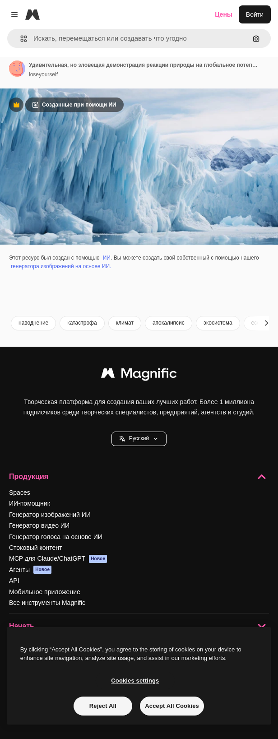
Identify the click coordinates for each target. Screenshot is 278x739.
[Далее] (266, 323)
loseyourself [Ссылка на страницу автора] (43, 74)
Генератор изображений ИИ (50, 514)
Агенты (30, 570)
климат (125, 323)
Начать (139, 626)
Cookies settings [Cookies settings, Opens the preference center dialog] (135, 680)
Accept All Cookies (172, 705)
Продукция (139, 476)
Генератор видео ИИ (39, 525)
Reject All (102, 705)
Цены (223, 14)
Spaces (19, 492)
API (14, 580)
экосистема (218, 323)
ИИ (107, 258)
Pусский (139, 438)
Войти (255, 14)
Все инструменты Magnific (47, 602)
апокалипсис (169, 323)
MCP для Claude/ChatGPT (58, 559)
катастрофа (82, 323)
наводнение (33, 323)
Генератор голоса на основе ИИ (55, 536)
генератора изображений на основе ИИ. (61, 266)
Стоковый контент (35, 547)
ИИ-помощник (29, 503)
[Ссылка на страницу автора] (17, 68)
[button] (20, 38)
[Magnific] (32, 14)
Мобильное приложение (44, 591)
